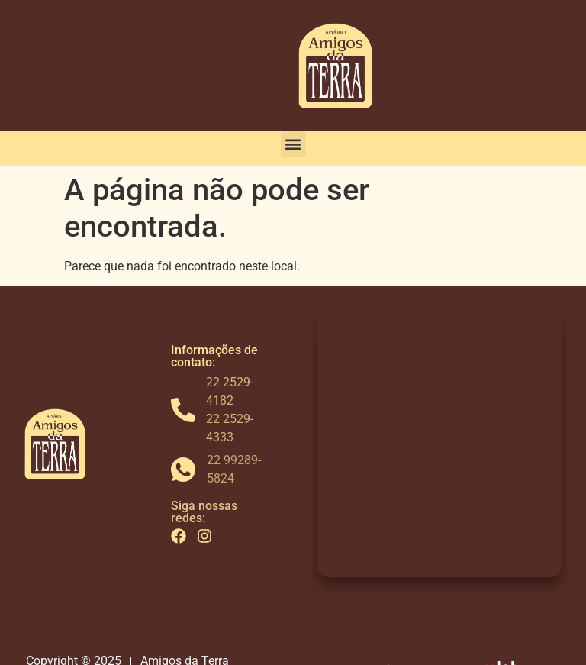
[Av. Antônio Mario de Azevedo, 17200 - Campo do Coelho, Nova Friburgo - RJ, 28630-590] (439, 443)
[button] (293, 144)
